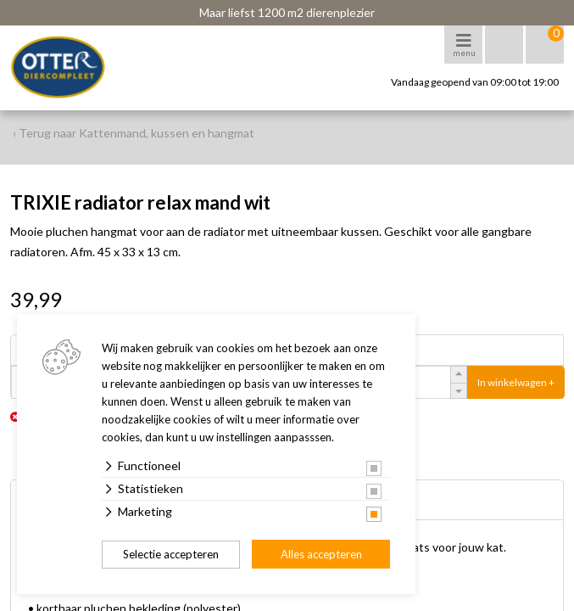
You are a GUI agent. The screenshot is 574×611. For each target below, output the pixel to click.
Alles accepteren (321, 554)
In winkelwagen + (515, 382)
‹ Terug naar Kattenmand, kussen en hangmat (133, 133)
